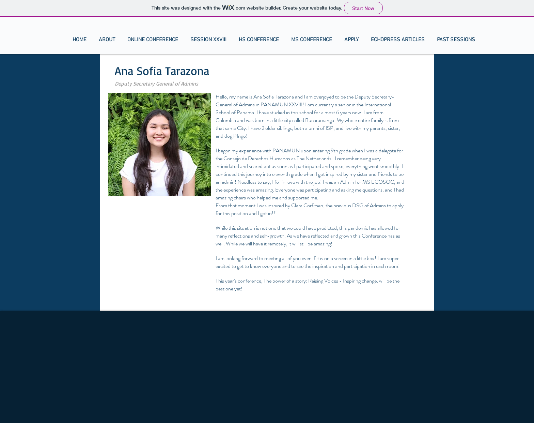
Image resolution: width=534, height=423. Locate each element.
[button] (107, 40)
